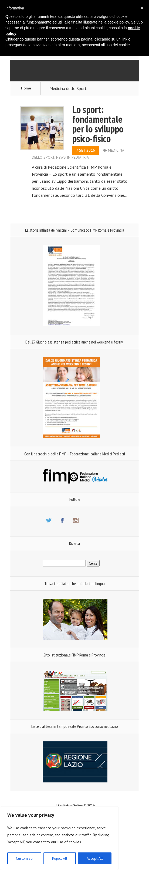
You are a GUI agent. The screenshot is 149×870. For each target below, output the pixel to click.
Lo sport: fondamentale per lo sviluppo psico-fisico (97, 124)
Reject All (59, 858)
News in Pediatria (72, 157)
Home (26, 88)
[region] (59, 838)
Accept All (95, 858)
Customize (24, 858)
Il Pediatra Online (69, 805)
